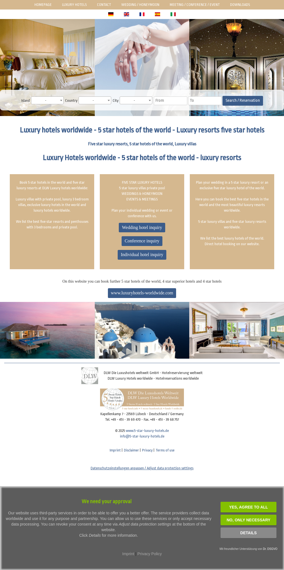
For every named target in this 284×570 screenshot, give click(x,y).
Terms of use (165, 450)
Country (71, 100)
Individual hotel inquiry (142, 254)
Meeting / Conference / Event (195, 5)
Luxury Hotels (74, 5)
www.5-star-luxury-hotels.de (147, 431)
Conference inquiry (142, 240)
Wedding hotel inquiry (142, 227)
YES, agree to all (248, 507)
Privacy (147, 450)
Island (25, 100)
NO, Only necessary (249, 520)
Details (248, 533)
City (116, 100)
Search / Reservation (243, 100)
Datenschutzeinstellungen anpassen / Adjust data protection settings (142, 468)
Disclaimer (131, 450)
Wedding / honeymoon (140, 5)
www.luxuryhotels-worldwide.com (142, 292)
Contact (104, 5)
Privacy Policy (150, 554)
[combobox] (47, 100)
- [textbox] (45, 100)
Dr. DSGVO (270, 548)
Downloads (240, 5)
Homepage (43, 5)
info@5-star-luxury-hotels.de (142, 436)
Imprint (115, 450)
